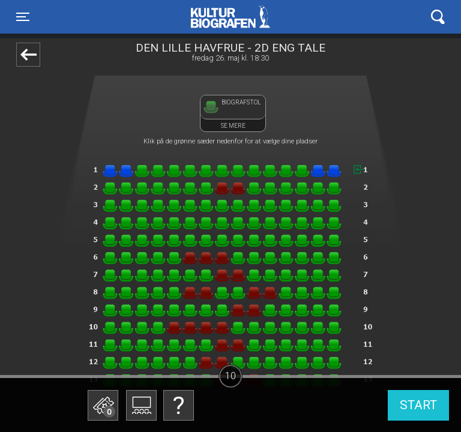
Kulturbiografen (230, 17)
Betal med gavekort (102, 345)
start (418, 405)
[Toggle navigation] (23, 16)
